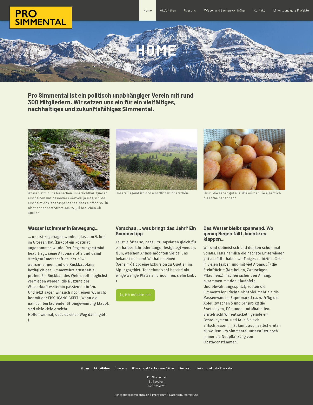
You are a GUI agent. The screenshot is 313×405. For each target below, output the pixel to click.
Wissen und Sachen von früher (224, 10)
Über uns (190, 10)
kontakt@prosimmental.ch (132, 394)
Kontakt (259, 10)
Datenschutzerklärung (183, 394)
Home (148, 10)
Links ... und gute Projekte (291, 10)
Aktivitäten (168, 10)
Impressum (159, 394)
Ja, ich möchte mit (135, 295)
